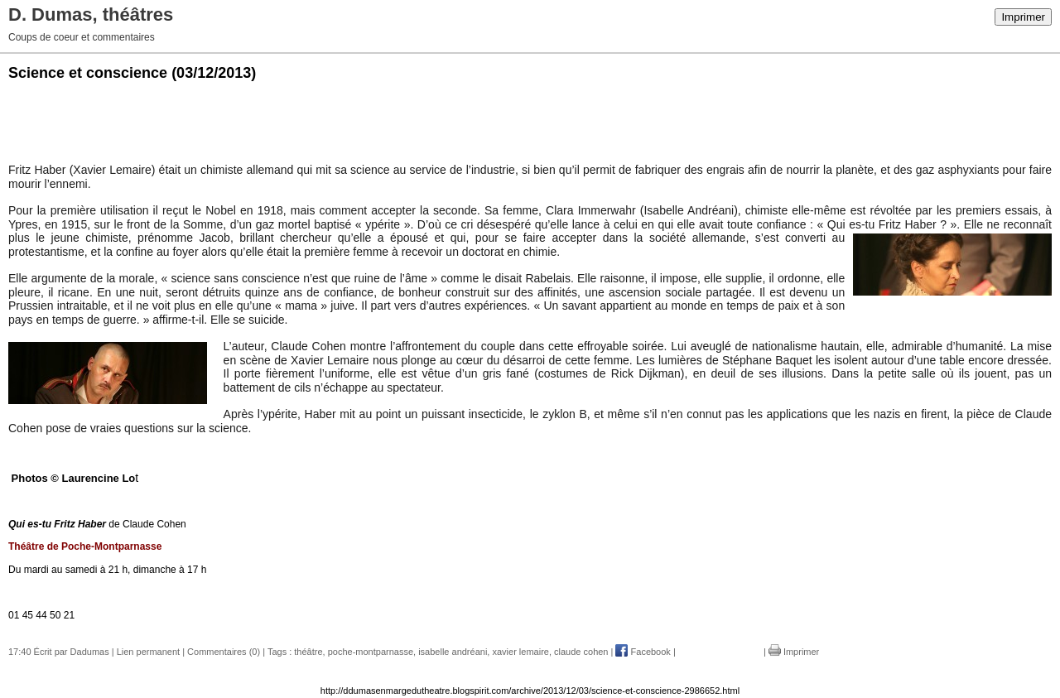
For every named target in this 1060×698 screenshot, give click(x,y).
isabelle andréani (452, 652)
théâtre (308, 652)
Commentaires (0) (223, 652)
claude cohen (581, 652)
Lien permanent (148, 652)
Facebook (642, 652)
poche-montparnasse (370, 652)
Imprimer (1023, 17)
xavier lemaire (520, 652)
